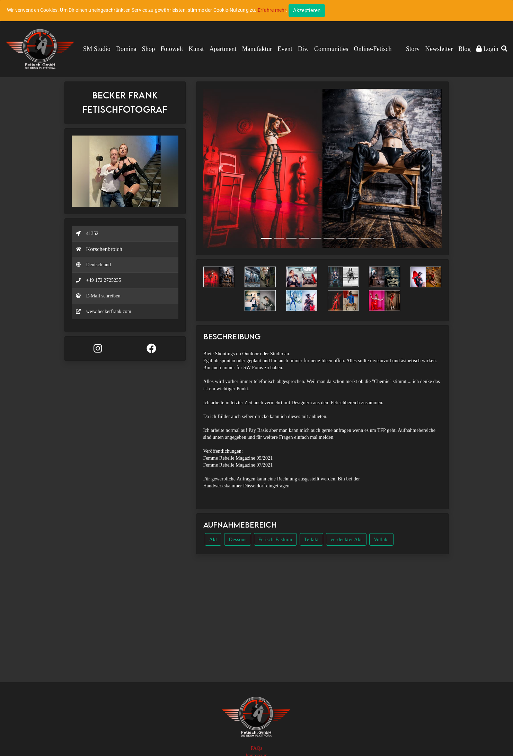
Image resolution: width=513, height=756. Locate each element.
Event (284, 48)
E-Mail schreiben (103, 295)
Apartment (222, 48)
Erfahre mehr (272, 10)
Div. (303, 48)
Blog (464, 48)
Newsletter (439, 48)
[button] (504, 49)
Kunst (196, 48)
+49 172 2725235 (103, 280)
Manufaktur (257, 48)
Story (413, 48)
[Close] (307, 10)
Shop (148, 48)
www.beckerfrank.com (108, 311)
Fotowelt (171, 48)
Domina (126, 48)
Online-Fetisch (373, 48)
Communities (331, 48)
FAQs (256, 748)
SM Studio (96, 48)
